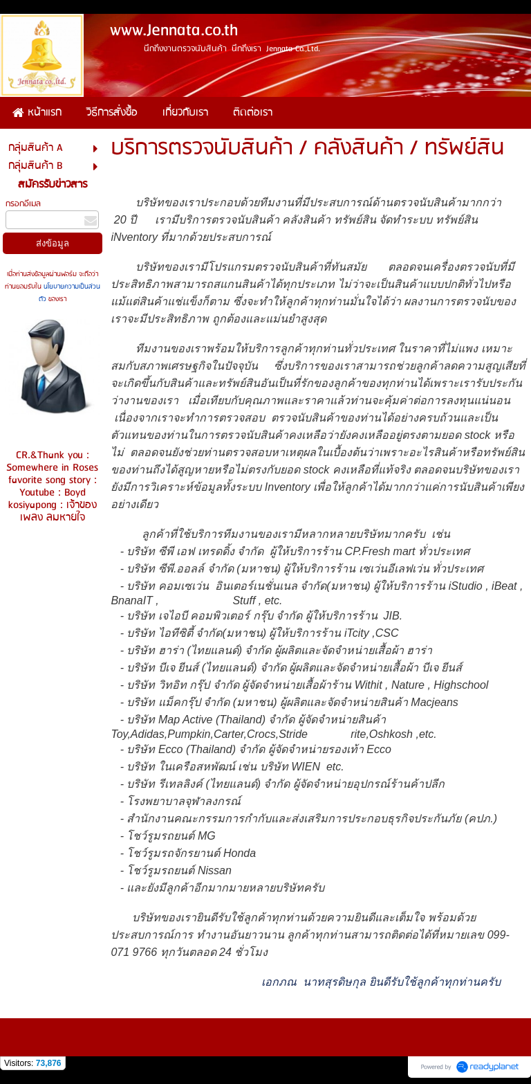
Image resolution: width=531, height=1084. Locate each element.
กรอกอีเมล (23, 204)
